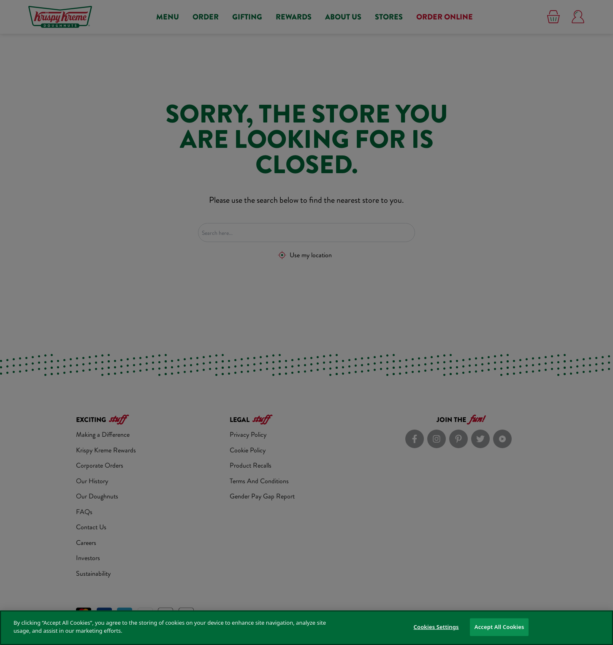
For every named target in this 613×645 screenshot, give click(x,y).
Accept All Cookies (499, 627)
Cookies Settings (436, 627)
